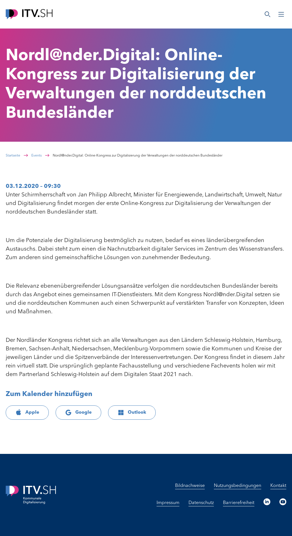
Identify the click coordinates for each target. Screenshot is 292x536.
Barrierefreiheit (238, 503)
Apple (27, 412)
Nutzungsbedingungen (237, 486)
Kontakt (278, 486)
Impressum (168, 503)
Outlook (131, 412)
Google (78, 412)
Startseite (13, 155)
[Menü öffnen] (281, 14)
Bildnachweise (190, 486)
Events (36, 155)
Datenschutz (201, 503)
